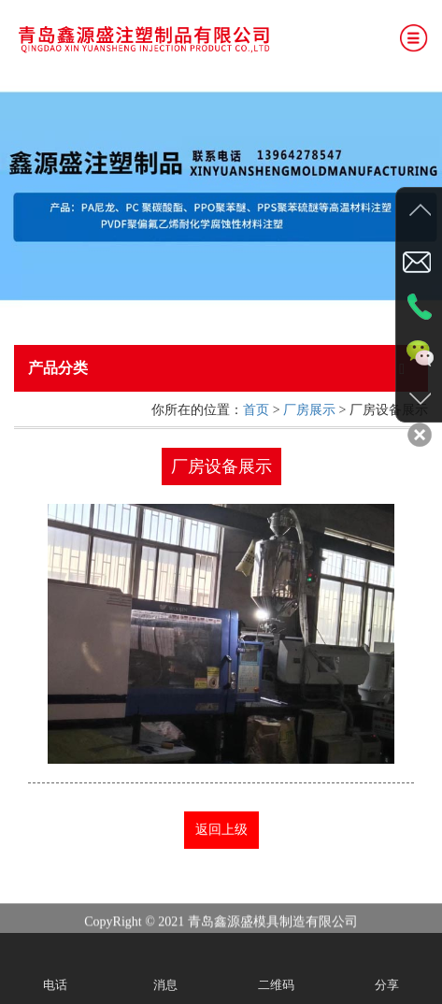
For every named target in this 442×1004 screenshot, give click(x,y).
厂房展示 (309, 410)
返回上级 (221, 830)
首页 (256, 410)
